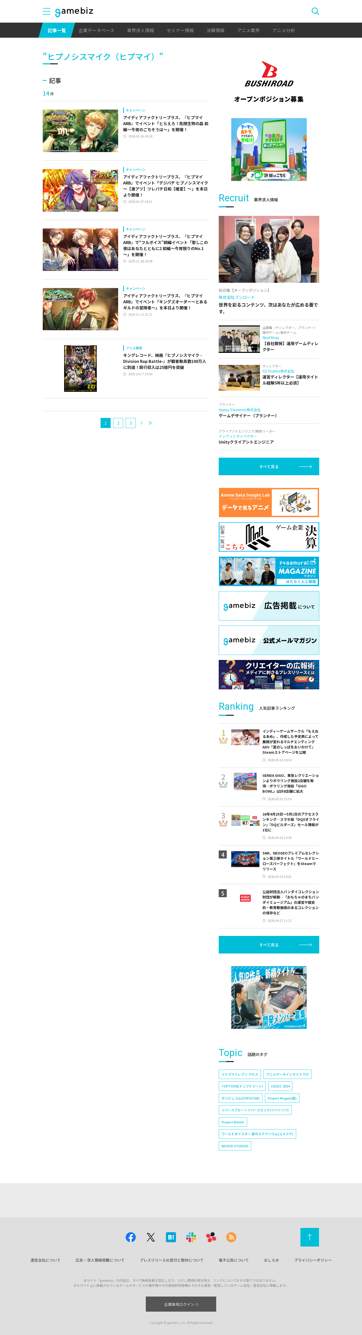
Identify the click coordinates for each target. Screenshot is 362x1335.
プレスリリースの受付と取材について (172, 1260)
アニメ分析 (283, 30)
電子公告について (234, 1260)
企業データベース (96, 30)
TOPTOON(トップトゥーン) (242, 1086)
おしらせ (271, 1260)
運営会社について (45, 1260)
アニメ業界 (248, 30)
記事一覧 (57, 30)
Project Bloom (232, 1122)
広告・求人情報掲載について (100, 1260)
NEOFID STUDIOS (234, 1145)
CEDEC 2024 (280, 1086)
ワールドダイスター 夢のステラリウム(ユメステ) (257, 1133)
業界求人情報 (140, 30)
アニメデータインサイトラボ (287, 1074)
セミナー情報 (180, 30)
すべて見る (269, 466)
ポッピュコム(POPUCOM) (240, 1098)
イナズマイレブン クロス (239, 1074)
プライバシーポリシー (313, 1260)
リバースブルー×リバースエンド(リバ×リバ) (255, 1110)
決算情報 (215, 30)
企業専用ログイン (181, 1304)
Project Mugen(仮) (282, 1098)
